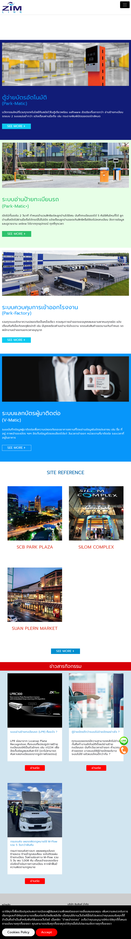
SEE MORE (16, 126)
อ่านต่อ (35, 767)
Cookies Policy (18, 932)
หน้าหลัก (6, 905)
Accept (46, 932)
